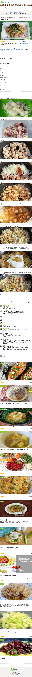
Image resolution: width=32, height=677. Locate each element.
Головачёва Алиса (27, 41)
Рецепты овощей (4, 363)
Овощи (2, 501)
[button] (30, 2)
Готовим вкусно (16, 669)
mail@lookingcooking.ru (16, 674)
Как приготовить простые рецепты (5, 2)
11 (7, 41)
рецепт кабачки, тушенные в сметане (10, 49)
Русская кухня (25, 43)
